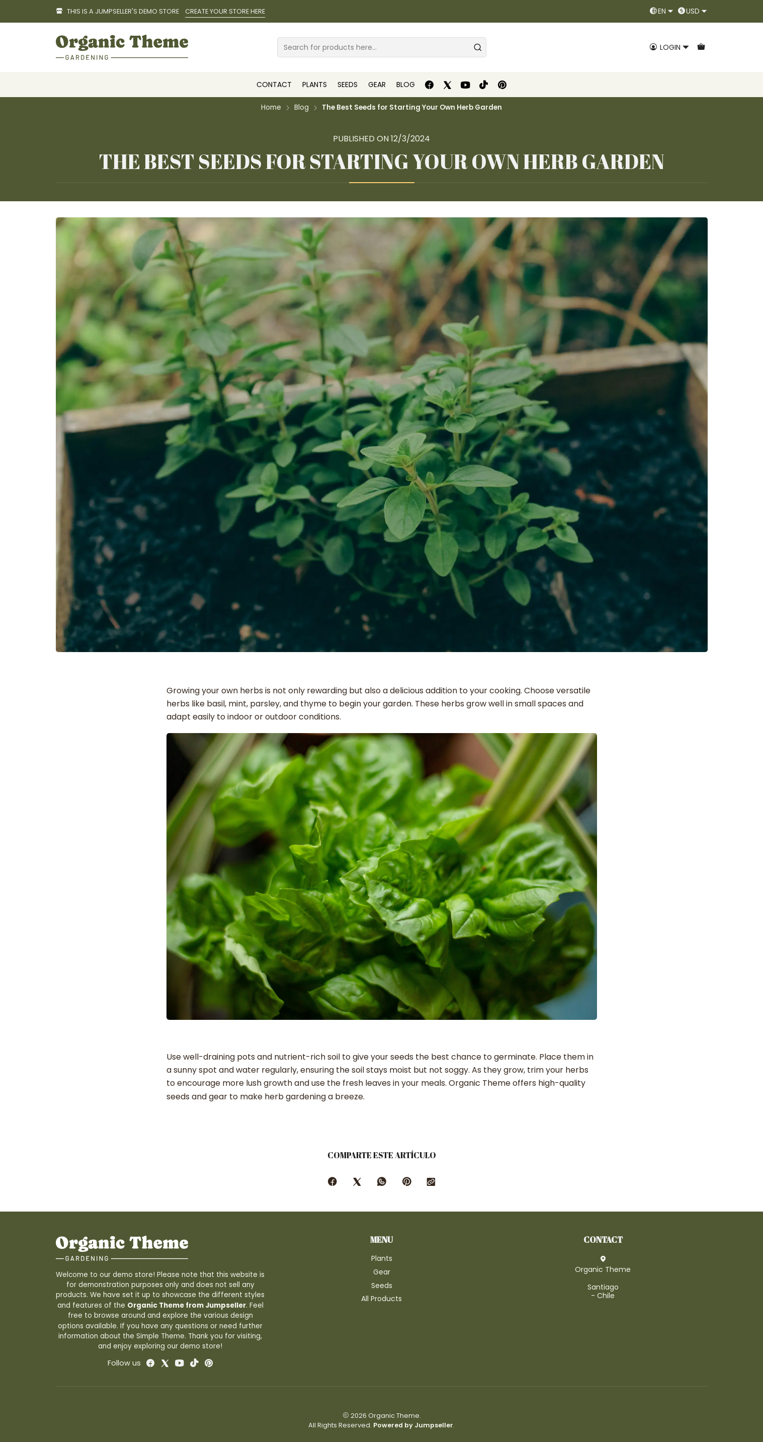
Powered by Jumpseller (413, 1425)
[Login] (669, 47)
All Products (381, 1299)
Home (271, 107)
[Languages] (661, 11)
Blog (301, 107)
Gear (381, 1272)
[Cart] (701, 47)
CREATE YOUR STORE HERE (225, 11)
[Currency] (692, 11)
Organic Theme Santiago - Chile (603, 1278)
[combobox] (381, 47)
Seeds (381, 1285)
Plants (381, 1258)
